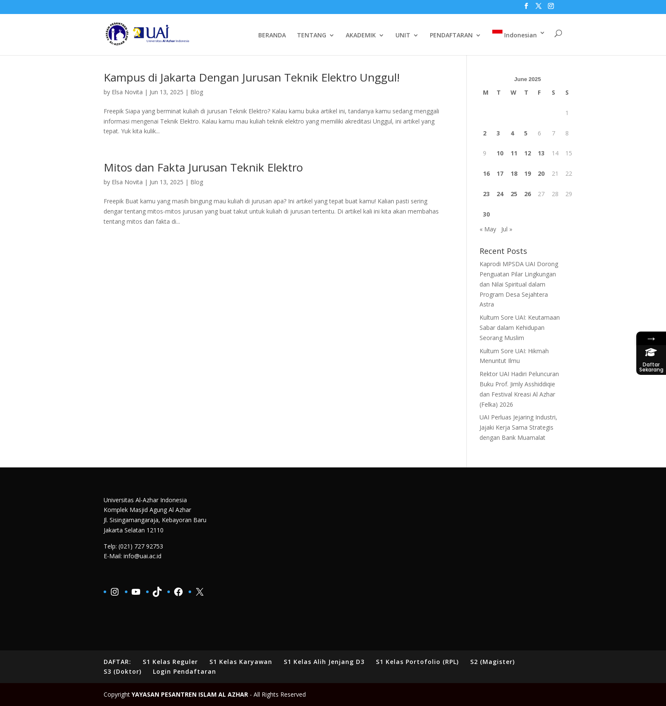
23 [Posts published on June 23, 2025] (486, 194)
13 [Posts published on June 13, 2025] (541, 153)
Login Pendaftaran (184, 671)
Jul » (506, 229)
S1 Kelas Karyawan (240, 662)
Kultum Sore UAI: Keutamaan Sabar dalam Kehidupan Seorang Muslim (520, 327)
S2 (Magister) (492, 662)
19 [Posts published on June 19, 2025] (527, 173)
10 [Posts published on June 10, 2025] (500, 153)
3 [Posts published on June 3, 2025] (498, 133)
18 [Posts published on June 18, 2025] (514, 173)
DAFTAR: (117, 662)
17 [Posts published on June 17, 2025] (500, 173)
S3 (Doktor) (122, 671)
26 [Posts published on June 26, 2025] (527, 194)
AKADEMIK (361, 35)
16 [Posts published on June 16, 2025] (486, 173)
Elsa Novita (127, 92)
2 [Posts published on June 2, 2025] (484, 133)
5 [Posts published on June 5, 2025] (526, 133)
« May (488, 229)
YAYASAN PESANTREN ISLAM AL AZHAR (190, 694)
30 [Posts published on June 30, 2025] (486, 214)
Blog (196, 92)
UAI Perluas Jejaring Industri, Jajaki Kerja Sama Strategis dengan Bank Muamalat (518, 427)
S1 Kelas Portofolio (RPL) (417, 662)
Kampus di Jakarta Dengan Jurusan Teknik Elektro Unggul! (252, 77)
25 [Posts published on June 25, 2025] (514, 194)
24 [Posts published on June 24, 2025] (500, 194)
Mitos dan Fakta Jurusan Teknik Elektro (203, 167)
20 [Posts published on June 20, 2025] (541, 173)
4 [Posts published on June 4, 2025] (512, 133)
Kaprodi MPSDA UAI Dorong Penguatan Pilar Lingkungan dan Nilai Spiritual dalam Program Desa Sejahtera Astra (519, 284)
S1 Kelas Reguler (170, 662)
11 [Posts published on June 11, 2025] (514, 153)
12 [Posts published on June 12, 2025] (527, 153)
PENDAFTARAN (451, 35)
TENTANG (311, 35)
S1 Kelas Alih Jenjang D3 (324, 662)
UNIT (402, 35)
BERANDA (272, 35)
